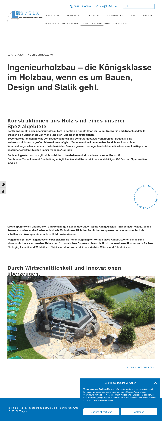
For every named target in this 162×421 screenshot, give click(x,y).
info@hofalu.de (108, 6)
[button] (155, 382)
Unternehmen (115, 15)
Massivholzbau (71, 23)
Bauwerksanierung (115, 23)
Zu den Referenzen (141, 367)
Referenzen (74, 15)
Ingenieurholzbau (92, 23)
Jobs (133, 15)
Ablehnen (139, 412)
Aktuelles (94, 15)
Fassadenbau (52, 23)
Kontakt (147, 15)
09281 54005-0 (82, 6)
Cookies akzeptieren (101, 412)
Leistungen (52, 15)
